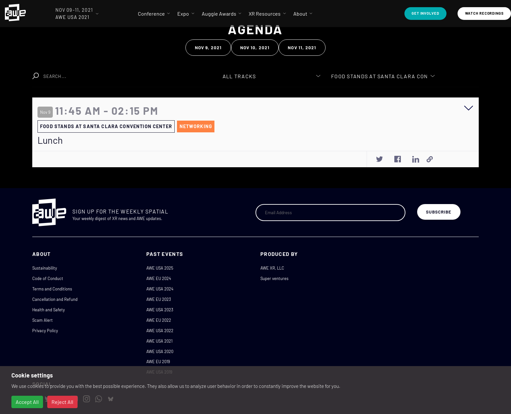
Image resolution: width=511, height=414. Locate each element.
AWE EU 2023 (158, 299)
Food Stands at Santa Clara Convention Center (106, 126)
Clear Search (181, 73)
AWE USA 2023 (159, 309)
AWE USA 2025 (159, 268)
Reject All (62, 402)
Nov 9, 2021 (208, 47)
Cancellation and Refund (55, 299)
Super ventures (274, 278)
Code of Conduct (47, 278)
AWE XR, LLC (272, 268)
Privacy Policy (45, 330)
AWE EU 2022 (158, 320)
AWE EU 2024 (158, 278)
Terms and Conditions (52, 288)
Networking (196, 126)
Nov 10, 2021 (255, 47)
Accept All (27, 402)
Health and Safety (48, 309)
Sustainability (44, 268)
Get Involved (425, 13)
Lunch (50, 140)
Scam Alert (42, 320)
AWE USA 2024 (159, 288)
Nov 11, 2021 (302, 47)
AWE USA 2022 (159, 330)
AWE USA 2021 (159, 341)
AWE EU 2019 (158, 361)
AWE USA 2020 (159, 351)
